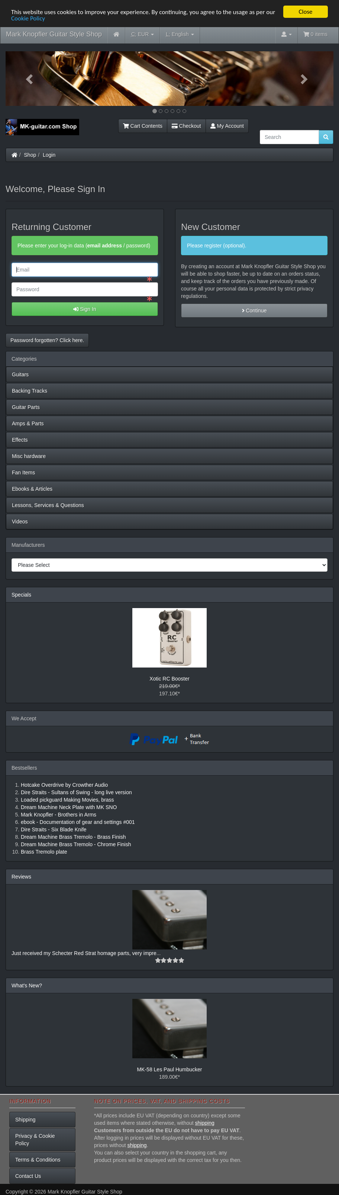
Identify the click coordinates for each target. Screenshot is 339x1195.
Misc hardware (29, 456)
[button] (30, 78)
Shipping (25, 1120)
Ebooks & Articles (32, 489)
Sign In (84, 309)
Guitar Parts (26, 407)
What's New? (27, 985)
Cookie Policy (28, 18)
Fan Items (23, 472)
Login (49, 155)
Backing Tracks (29, 391)
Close (305, 12)
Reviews (21, 877)
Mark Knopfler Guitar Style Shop (54, 34)
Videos (20, 522)
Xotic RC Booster (169, 679)
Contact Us (28, 1176)
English (180, 34)
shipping (204, 1123)
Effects (20, 440)
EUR (142, 34)
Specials (21, 595)
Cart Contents (142, 126)
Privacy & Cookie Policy (35, 1139)
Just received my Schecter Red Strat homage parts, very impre (84, 953)
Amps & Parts (28, 423)
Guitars (20, 374)
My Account (227, 126)
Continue (254, 311)
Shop (30, 155)
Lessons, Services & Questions (48, 505)
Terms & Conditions (37, 1160)
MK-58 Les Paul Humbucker (169, 1069)
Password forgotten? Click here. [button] (47, 340)
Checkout (186, 126)
